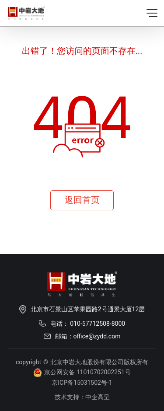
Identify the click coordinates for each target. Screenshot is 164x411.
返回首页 (82, 200)
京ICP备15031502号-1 (82, 382)
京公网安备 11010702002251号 (82, 372)
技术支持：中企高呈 (82, 397)
